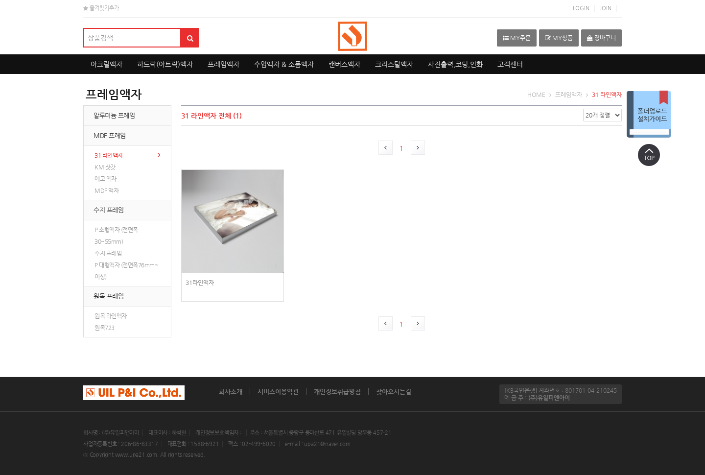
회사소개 (230, 391)
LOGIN (581, 8)
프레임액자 (223, 64)
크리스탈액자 (394, 64)
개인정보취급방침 (337, 391)
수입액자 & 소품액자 (284, 64)
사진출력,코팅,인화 (455, 64)
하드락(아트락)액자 (165, 64)
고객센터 (510, 64)
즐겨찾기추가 (101, 8)
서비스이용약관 (278, 391)
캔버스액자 (344, 64)
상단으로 (648, 154)
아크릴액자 (106, 64)
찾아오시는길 (393, 391)
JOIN (605, 8)
